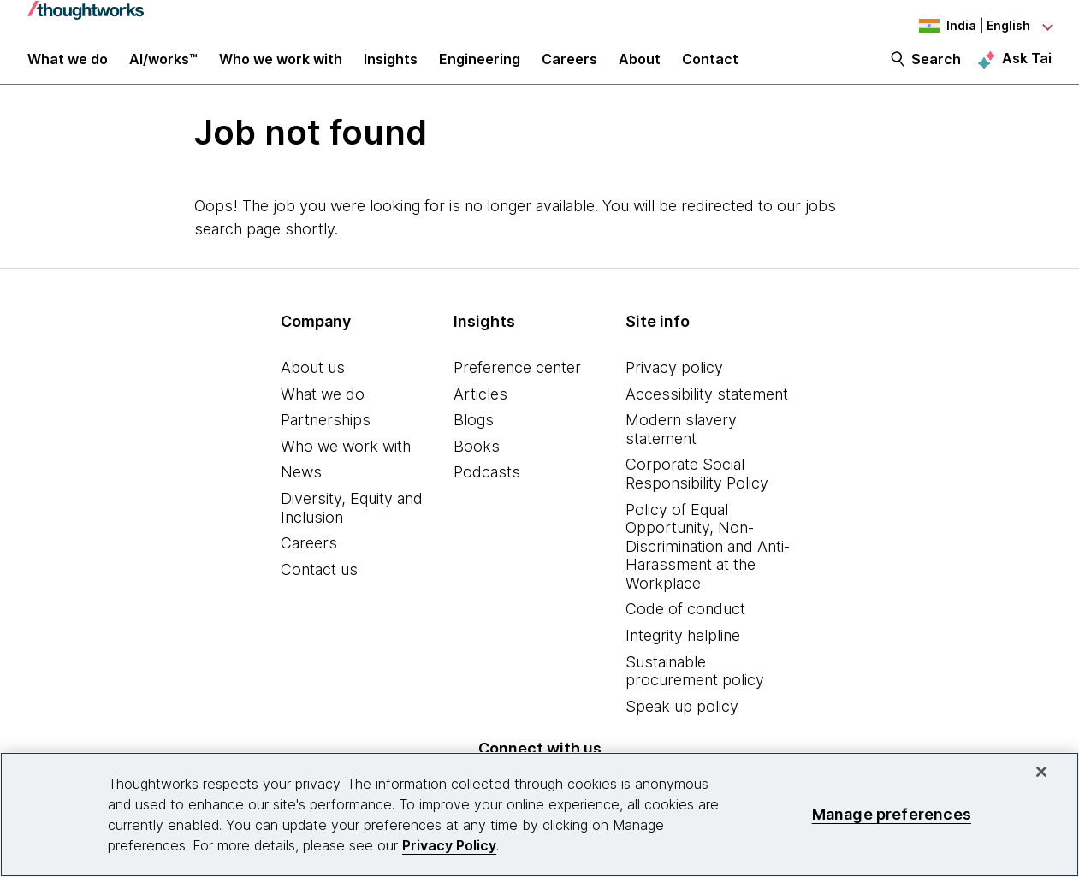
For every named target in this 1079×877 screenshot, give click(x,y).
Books (477, 464)
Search (936, 70)
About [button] (640, 70)
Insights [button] (391, 70)
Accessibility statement (706, 412)
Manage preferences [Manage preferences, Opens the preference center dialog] (891, 814)
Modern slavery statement (681, 447)
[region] (539, 814)
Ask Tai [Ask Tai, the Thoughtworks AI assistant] (1027, 69)
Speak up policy (681, 724)
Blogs (474, 438)
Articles (480, 412)
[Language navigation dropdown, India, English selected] (957, 25)
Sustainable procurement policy (694, 689)
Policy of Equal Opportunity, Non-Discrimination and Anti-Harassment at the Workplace (707, 564)
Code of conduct (685, 628)
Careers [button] (569, 70)
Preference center (517, 385)
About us (313, 385)
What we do (323, 412)
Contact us (319, 587)
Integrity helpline (682, 653)
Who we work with (346, 464)
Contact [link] (710, 70)
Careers (309, 561)
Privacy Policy (449, 845)
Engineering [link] (479, 70)
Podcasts (487, 490)
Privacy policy (674, 385)
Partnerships (326, 438)
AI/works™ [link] (163, 70)
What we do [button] (67, 70)
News (301, 490)
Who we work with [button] (280, 70)
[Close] (1041, 772)
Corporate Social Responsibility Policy (696, 491)
